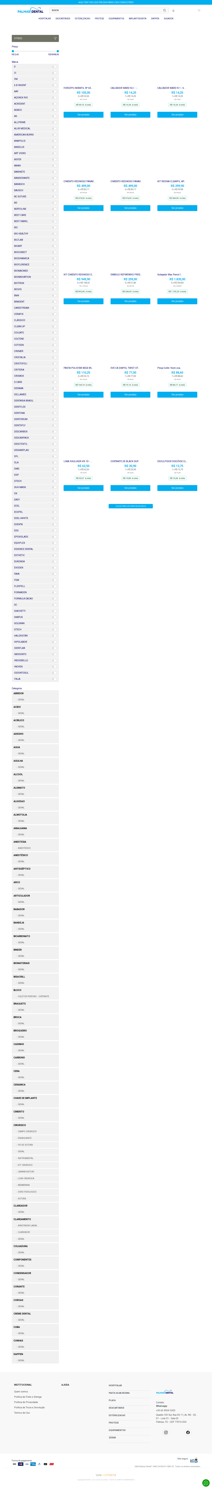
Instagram (166, 1432)
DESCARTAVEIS (63, 18)
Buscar (164, 10)
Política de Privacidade (26, 1402)
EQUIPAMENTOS (116, 18)
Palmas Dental (30, 10)
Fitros (35, 38)
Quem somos (21, 1391)
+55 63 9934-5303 (165, 1410)
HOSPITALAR (45, 18)
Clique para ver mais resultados (131, 506)
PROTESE (99, 18)
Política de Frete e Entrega (28, 1396)
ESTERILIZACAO (82, 18)
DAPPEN (155, 18)
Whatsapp (206, 1483)
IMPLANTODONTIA (137, 18)
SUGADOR (168, 18)
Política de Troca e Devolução (29, 1407)
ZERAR (112, 1437)
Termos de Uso (22, 1412)
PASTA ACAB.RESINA (119, 1393)
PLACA (112, 1400)
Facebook (188, 1432)
